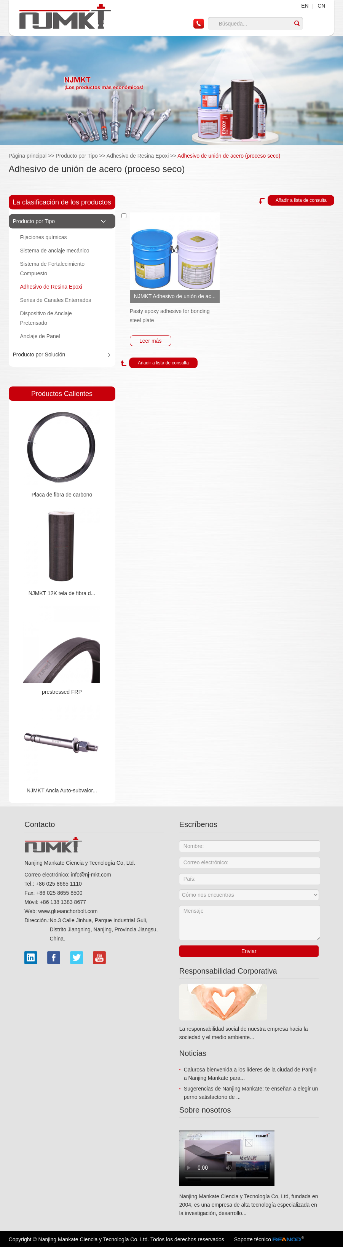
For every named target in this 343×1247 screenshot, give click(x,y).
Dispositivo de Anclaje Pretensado (46, 318)
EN (304, 6)
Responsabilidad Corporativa (228, 971)
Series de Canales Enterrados (55, 300)
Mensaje (249, 922)
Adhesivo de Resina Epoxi (138, 156)
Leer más (150, 341)
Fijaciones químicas (43, 237)
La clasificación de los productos (62, 202)
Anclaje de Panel (40, 336)
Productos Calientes (62, 394)
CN (321, 6)
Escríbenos (198, 824)
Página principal (32, 156)
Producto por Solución (39, 354)
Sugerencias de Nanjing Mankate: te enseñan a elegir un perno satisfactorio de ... (251, 1093)
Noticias (192, 1053)
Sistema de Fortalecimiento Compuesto (52, 268)
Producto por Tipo (77, 156)
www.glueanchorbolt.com (68, 911)
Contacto (39, 824)
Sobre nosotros (205, 1110)
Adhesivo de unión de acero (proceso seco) (228, 156)
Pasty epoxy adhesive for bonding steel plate (170, 315)
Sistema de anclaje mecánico (54, 250)
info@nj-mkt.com (91, 875)
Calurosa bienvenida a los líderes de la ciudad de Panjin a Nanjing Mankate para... (250, 1074)
